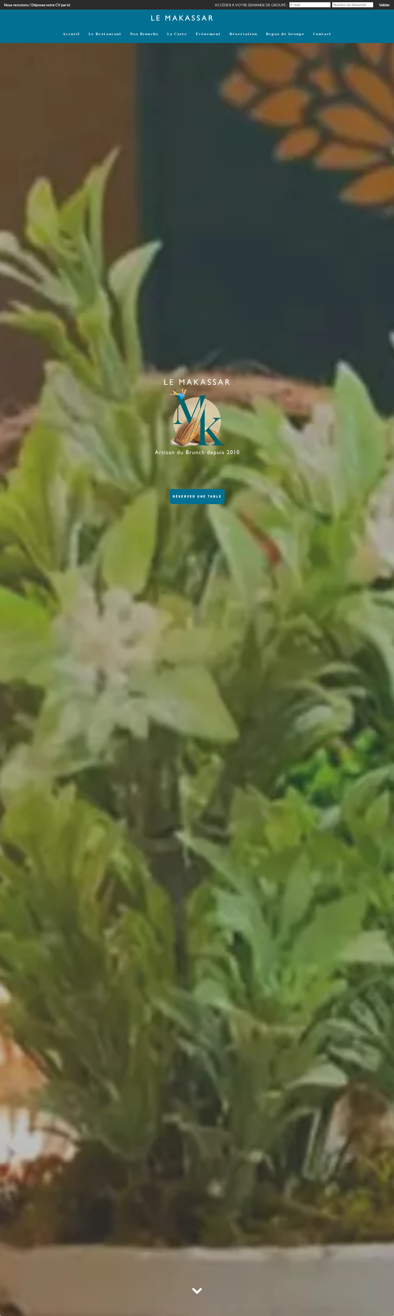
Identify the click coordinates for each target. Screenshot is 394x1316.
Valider (384, 5)
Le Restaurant (105, 34)
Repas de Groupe (285, 34)
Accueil (71, 34)
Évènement (208, 34)
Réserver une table (197, 496)
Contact (322, 34)
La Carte (177, 34)
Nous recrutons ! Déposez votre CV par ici (37, 5)
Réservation (243, 34)
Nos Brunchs (144, 34)
